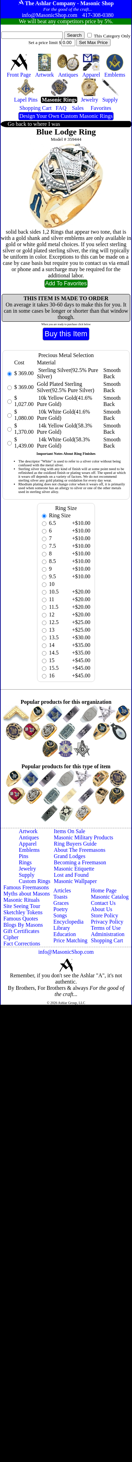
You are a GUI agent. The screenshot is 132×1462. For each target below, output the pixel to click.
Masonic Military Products (83, 837)
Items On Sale (69, 831)
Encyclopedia (68, 922)
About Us (101, 909)
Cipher (11, 937)
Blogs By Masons (23, 925)
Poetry (60, 909)
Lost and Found (71, 875)
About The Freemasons (79, 850)
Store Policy (104, 915)
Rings (25, 862)
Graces (61, 903)
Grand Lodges (69, 856)
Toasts (60, 897)
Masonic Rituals (21, 900)
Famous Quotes (20, 919)
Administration (107, 934)
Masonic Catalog (110, 897)
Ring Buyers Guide (75, 844)
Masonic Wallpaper (75, 881)
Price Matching (70, 940)
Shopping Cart (107, 940)
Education (64, 934)
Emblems (29, 850)
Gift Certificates (21, 931)
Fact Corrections (21, 943)
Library (61, 928)
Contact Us (103, 903)
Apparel (28, 844)
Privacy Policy (107, 922)
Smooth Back (112, 373)
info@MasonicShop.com (66, 952)
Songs (60, 915)
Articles (62, 890)
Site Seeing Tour (21, 906)
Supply (26, 875)
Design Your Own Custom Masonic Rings (66, 116)
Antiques (29, 837)
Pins (23, 856)
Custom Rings (34, 881)
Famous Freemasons (26, 887)
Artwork (28, 831)
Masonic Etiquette (74, 869)
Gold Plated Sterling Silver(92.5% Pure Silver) (65, 387)
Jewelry (27, 869)
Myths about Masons (26, 894)
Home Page (103, 890)
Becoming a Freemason (80, 862)
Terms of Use (106, 928)
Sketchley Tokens (23, 912)
